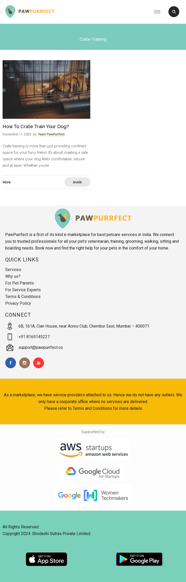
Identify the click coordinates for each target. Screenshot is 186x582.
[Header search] (174, 12)
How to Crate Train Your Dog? (36, 126)
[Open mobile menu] (159, 11)
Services (13, 269)
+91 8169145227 (34, 336)
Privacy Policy (18, 303)
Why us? (12, 276)
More (7, 182)
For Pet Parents (19, 283)
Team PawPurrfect (51, 134)
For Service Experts (23, 289)
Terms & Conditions (23, 296)
